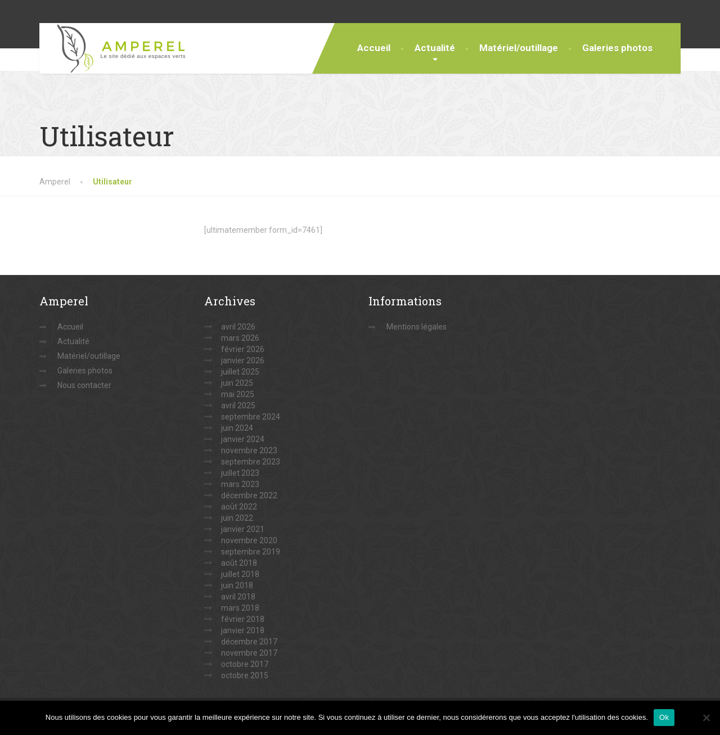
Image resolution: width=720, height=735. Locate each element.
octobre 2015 (244, 675)
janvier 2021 (242, 529)
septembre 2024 (250, 416)
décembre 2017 (249, 641)
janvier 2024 (242, 439)
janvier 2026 (242, 360)
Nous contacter (84, 385)
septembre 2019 (250, 551)
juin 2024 (237, 427)
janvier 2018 (242, 630)
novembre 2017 (249, 652)
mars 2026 (240, 337)
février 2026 (242, 349)
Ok (664, 717)
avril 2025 (238, 405)
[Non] (706, 717)
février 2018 (242, 619)
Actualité (435, 47)
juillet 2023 (240, 472)
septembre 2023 (250, 461)
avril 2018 (238, 596)
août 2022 (239, 506)
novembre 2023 (249, 450)
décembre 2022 (249, 495)
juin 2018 (237, 585)
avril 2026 (238, 326)
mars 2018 (240, 607)
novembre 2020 (249, 540)
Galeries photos (617, 47)
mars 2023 (240, 484)
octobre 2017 (244, 664)
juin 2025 (237, 382)
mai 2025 (237, 394)
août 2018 (239, 562)
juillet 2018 (240, 574)
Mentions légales (416, 326)
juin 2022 (237, 517)
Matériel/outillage (518, 47)
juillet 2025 (240, 371)
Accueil (373, 47)
